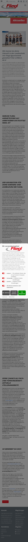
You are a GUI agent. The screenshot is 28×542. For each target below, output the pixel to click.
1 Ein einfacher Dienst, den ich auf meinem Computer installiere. (18, 275)
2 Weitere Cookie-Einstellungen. (16, 282)
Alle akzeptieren (22, 292)
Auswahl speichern (14, 292)
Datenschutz (11, 297)
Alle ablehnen (5, 293)
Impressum (4, 297)
